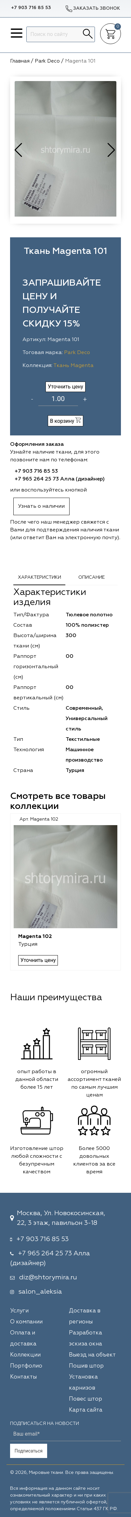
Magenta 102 (35, 937)
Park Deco (77, 352)
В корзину (65, 420)
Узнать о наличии (41, 506)
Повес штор (85, 1399)
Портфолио (26, 1366)
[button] (112, 150)
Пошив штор (86, 1366)
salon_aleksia (40, 1291)
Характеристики (39, 577)
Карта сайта (85, 1410)
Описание (91, 577)
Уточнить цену (65, 387)
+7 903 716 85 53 (31, 8)
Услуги (19, 1311)
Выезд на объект (92, 1355)
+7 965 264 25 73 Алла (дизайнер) (60, 479)
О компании (26, 1322)
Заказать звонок (92, 9)
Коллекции (25, 1355)
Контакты (23, 1377)
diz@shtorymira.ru (48, 1277)
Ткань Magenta (73, 365)
